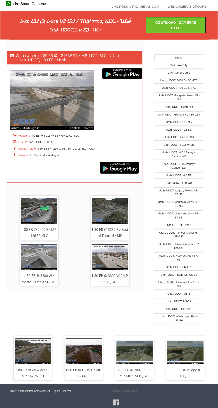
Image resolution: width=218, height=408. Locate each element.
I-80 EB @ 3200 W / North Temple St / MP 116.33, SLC (39, 282)
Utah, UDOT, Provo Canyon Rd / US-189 (179, 246)
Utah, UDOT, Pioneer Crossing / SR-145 (178, 234)
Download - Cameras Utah (175, 25)
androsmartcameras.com (135, 6)
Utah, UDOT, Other (179, 225)
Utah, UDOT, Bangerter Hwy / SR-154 (179, 97)
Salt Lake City (178, 65)
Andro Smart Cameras (27, 3)
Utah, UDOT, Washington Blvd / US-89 (178, 318)
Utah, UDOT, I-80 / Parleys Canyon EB (178, 166)
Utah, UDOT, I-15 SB (179, 129)
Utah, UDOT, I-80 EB (179, 175)
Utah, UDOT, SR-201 (179, 267)
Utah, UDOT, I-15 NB (179, 122)
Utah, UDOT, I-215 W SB (179, 144)
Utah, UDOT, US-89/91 (179, 309)
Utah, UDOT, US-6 (178, 293)
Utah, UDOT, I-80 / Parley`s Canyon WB (179, 154)
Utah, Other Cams (179, 72)
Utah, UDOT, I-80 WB (179, 182)
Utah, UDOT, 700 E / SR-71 (179, 87)
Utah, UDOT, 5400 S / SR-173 (178, 80)
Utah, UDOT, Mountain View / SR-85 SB (179, 215)
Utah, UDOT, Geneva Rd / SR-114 (179, 114)
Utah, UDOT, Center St (179, 106)
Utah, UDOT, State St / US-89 (179, 274)
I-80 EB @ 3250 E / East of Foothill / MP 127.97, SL (110, 235)
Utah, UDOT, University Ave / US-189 (178, 284)
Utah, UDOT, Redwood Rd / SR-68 (179, 257)
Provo (178, 57)
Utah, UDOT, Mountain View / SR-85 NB (179, 204)
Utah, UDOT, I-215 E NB (179, 137)
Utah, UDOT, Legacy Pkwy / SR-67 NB (179, 192)
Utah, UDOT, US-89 (179, 301)
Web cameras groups (188, 6)
